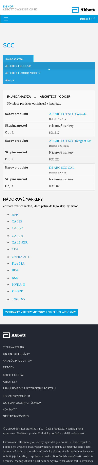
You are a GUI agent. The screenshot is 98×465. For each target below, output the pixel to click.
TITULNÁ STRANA (14, 335)
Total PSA (18, 287)
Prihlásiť (87, 17)
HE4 (15, 258)
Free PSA (18, 251)
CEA (15, 237)
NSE (15, 266)
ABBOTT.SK (10, 370)
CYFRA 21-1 (20, 245)
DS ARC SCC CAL (61, 155)
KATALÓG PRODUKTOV (17, 349)
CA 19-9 (17, 224)
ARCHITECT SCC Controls (67, 102)
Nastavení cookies (16, 404)
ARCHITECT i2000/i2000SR (22, 61)
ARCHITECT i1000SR (18, 54)
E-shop (20, 7)
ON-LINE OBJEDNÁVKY (16, 342)
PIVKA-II (18, 272)
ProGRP (17, 279)
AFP (15, 203)
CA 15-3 (17, 216)
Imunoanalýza (14, 47)
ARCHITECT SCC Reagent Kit (70, 129)
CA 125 (17, 209)
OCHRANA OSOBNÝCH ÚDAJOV (22, 391)
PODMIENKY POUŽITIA (16, 384)
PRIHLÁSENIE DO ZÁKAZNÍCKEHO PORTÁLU (29, 376)
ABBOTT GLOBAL (13, 363)
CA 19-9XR (20, 230)
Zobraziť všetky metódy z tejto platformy (40, 300)
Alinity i (9, 68)
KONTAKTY (10, 397)
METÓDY (8, 355)
